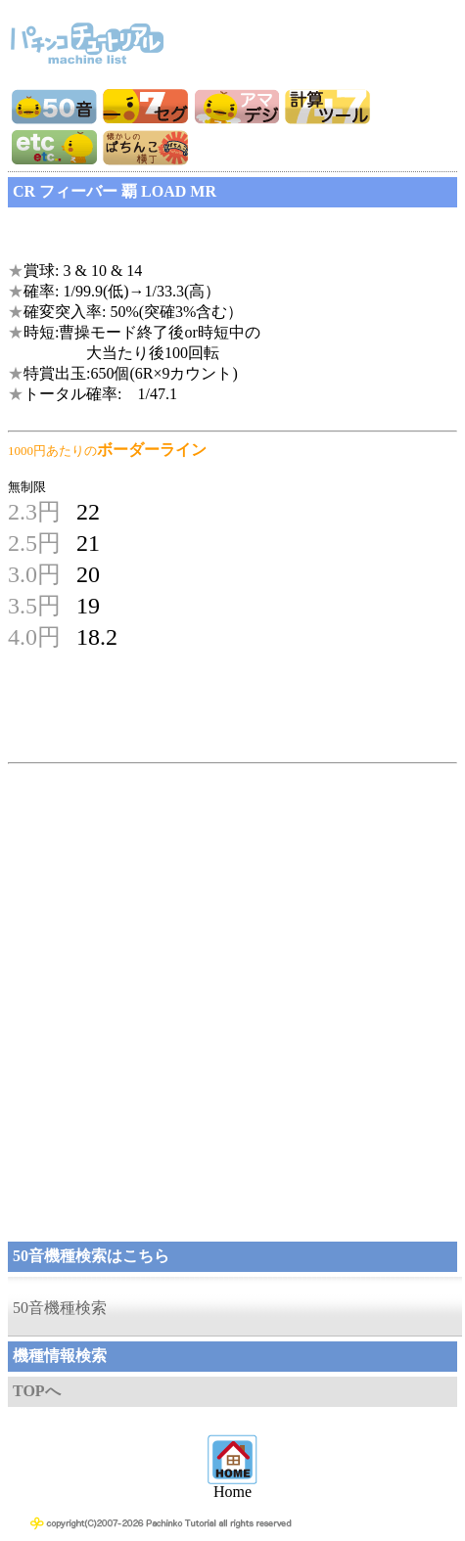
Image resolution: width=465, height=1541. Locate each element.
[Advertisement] (164, 236)
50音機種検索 (60, 1307)
